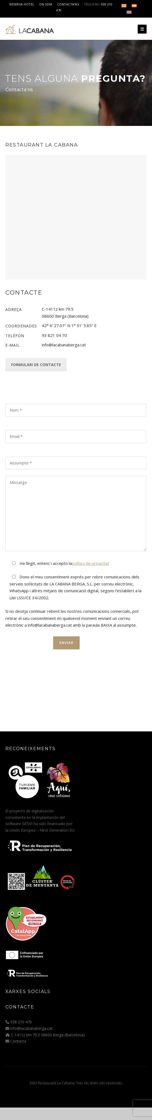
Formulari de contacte (36, 364)
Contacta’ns (68, 4)
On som (45, 4)
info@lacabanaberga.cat (31, 1028)
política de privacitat (90, 563)
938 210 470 (21, 1021)
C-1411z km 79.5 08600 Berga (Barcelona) (48, 1034)
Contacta (18, 1041)
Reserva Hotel (21, 4)
